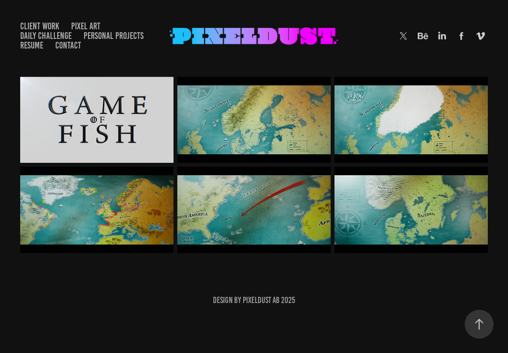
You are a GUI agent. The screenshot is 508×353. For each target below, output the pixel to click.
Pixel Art (85, 26)
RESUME (31, 45)
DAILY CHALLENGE (46, 36)
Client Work (39, 26)
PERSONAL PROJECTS (114, 36)
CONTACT (68, 45)
